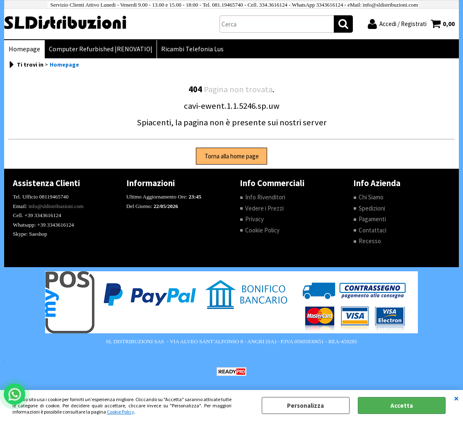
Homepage (24, 49)
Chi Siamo (371, 197)
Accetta (402, 405)
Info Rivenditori (265, 197)
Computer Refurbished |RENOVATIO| (100, 49)
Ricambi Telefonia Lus (192, 49)
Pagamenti (372, 219)
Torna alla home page (232, 156)
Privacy (254, 219)
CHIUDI (456, 398)
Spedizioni (372, 208)
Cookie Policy (120, 412)
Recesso (370, 241)
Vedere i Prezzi (264, 208)
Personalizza (305, 405)
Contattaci (372, 230)
